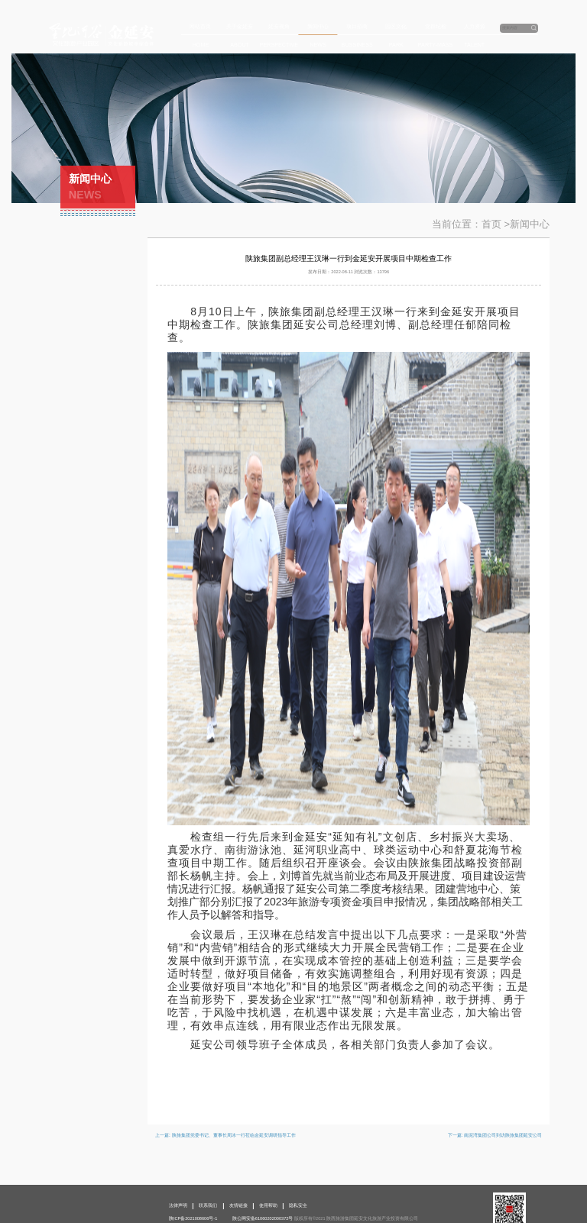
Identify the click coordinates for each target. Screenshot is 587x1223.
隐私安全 (298, 1205)
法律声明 (178, 1205)
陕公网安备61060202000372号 (263, 1218)
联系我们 (208, 1205)
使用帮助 (268, 1205)
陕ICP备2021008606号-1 (193, 1218)
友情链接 (238, 1205)
